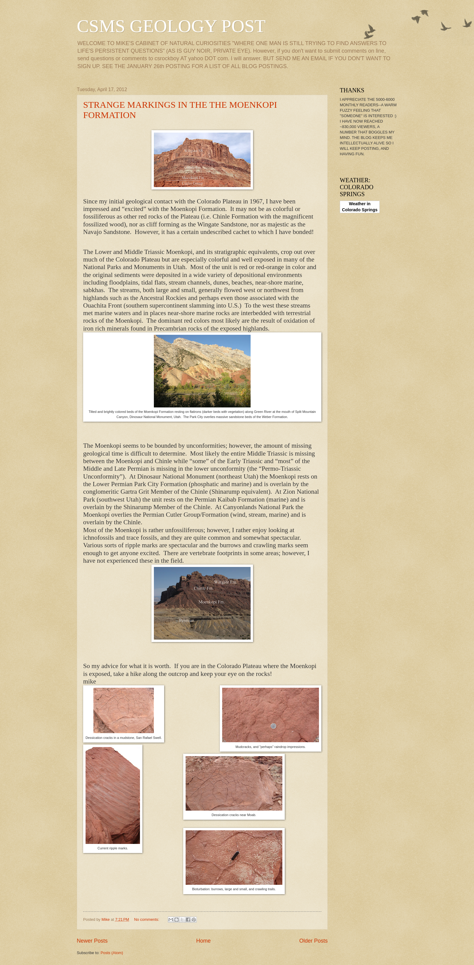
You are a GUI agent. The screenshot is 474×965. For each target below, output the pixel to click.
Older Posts (313, 941)
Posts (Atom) (112, 952)
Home (203, 941)
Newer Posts (92, 941)
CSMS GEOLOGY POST (171, 26)
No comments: (147, 919)
